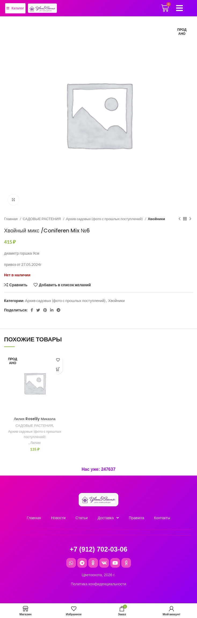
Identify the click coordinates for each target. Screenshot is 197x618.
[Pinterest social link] (45, 310)
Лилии (35, 442)
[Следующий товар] (190, 219)
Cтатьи (81, 518)
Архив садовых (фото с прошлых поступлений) (105, 219)
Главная (11, 219)
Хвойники (156, 219)
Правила (136, 518)
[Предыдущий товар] (179, 219)
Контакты (162, 518)
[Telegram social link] (58, 310)
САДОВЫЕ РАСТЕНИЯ (42, 219)
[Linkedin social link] (52, 310)
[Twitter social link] (38, 310)
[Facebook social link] (32, 310)
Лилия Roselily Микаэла (34, 418)
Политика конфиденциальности (98, 584)
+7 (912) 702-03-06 (98, 549)
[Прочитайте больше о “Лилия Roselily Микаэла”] (58, 369)
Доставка (108, 517)
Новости (58, 518)
